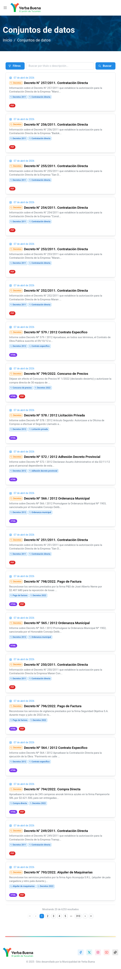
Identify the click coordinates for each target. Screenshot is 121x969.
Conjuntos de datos (34, 40)
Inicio (7, 40)
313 (78, 916)
